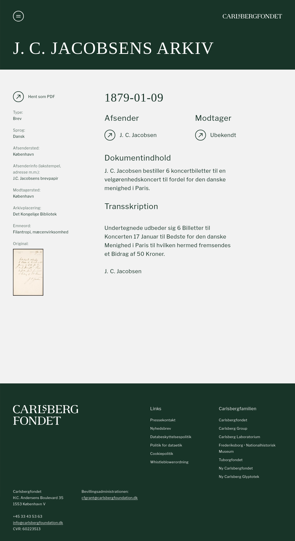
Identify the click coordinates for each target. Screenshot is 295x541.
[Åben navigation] (18, 16)
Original (20, 243)
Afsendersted (25, 148)
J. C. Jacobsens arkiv (113, 48)
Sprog (18, 130)
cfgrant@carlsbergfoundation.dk (110, 498)
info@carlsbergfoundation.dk (38, 522)
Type (17, 112)
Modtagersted (26, 190)
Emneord (21, 225)
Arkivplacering (26, 208)
